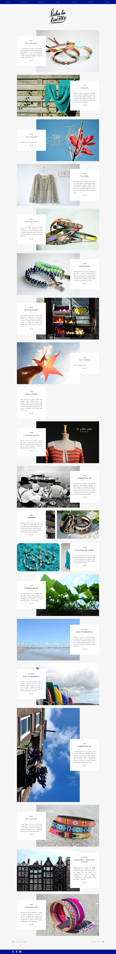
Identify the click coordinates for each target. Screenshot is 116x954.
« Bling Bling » (84, 266)
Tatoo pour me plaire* (84, 550)
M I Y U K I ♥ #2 (31, 819)
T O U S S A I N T (31, 137)
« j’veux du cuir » (31, 907)
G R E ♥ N (84, 88)
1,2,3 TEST (85, 176)
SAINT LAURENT (31, 394)
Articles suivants (96, 941)
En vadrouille (85, 629)
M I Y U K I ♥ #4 (31, 43)
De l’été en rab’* (31, 310)
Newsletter (91, 2)
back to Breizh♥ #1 (31, 676)
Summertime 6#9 (85, 478)
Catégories (41, 2)
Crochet (31, 432)
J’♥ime (58, 2)
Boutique (74, 2)
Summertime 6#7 (85, 746)
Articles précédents (20, 941)
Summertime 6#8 (31, 588)
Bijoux (31, 40)
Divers (31, 134)
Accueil (8, 2)
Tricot (84, 85)
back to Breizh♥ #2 (84, 632)
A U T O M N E (84, 360)
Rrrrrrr (31, 517)
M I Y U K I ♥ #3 (31, 221)
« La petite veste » (31, 435)
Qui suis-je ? (25, 2)
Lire (31, 60)
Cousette (84, 173)
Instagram (108, 2)
